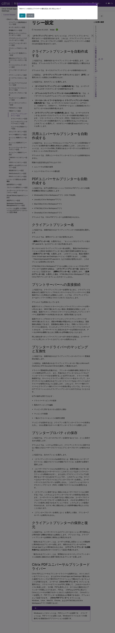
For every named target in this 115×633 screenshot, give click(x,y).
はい (22, 15)
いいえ (30, 15)
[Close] (96, 4)
